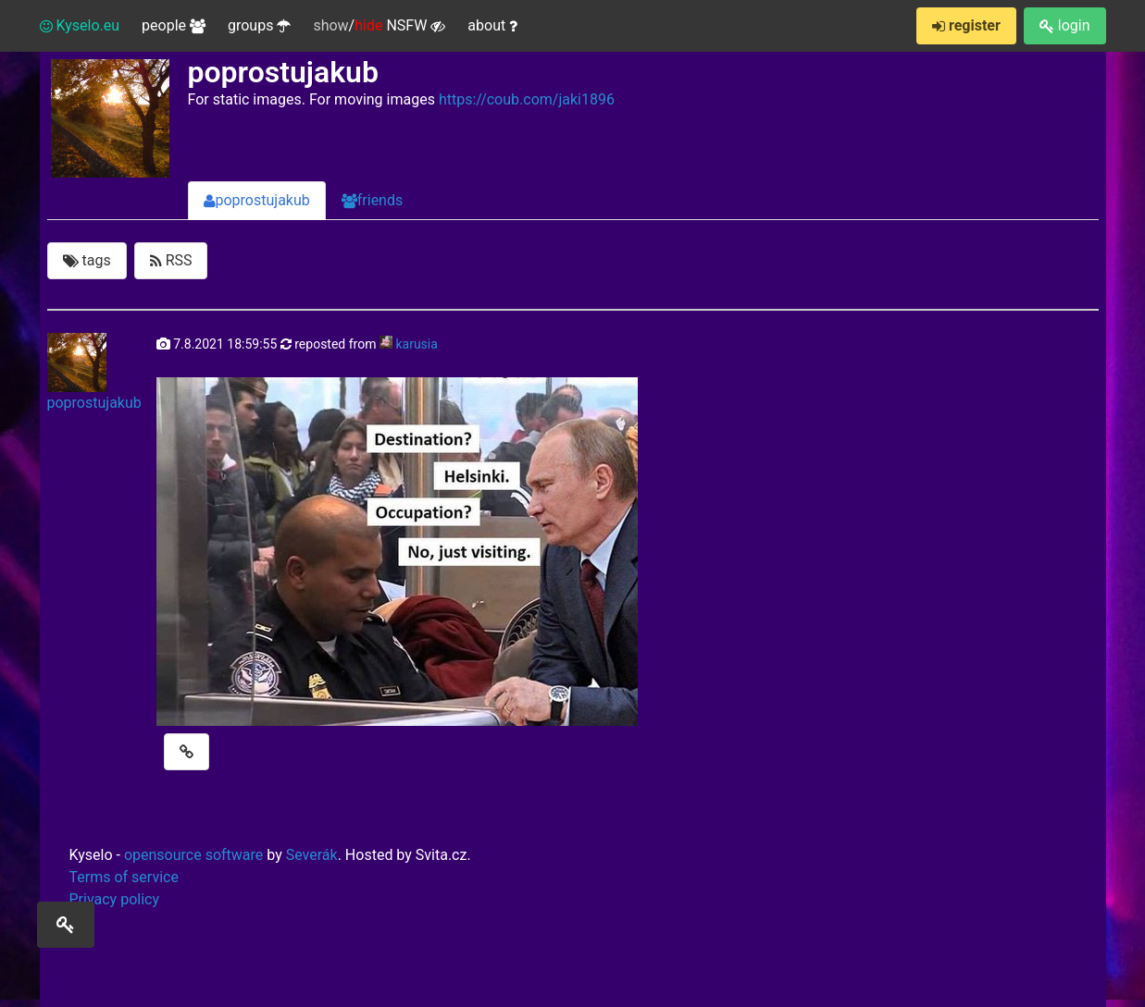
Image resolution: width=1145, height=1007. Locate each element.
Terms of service (124, 877)
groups (259, 25)
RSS (171, 260)
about (492, 25)
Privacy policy (114, 899)
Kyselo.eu (80, 25)
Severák (312, 855)
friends (372, 200)
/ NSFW (379, 26)
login (1064, 25)
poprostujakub (257, 200)
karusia (416, 344)
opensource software (193, 855)
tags (87, 260)
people (173, 25)
